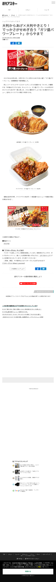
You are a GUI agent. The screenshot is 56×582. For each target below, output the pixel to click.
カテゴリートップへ (43, 291)
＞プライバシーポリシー (28, 575)
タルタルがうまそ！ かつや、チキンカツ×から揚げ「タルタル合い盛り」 (21, 314)
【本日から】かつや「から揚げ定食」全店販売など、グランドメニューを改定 (22, 317)
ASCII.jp (19, 558)
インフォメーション (30, 555)
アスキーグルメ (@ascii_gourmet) (13, 263)
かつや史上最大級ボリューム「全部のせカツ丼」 (15, 311)
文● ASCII (5, 39)
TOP (9, 10)
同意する (28, 571)
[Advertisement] (28, 337)
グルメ (13, 15)
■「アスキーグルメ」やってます (13, 250)
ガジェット (25, 554)
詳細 (39, 567)
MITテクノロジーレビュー (32, 558)
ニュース (17, 554)
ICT (22, 555)
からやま (6, 243)
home (5, 15)
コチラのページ (45, 255)
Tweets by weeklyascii (33, 388)
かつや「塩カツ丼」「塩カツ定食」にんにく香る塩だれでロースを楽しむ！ (22, 309)
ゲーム (32, 554)
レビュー (28, 10)
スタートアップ (46, 554)
